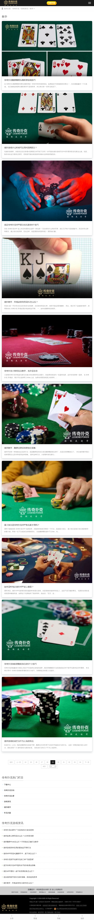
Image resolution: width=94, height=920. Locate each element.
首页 (11, 762)
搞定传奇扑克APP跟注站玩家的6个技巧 (21, 225)
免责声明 (41, 912)
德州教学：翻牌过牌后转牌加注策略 (20, 448)
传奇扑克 (15, 9)
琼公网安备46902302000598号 (65, 909)
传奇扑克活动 (9, 790)
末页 (44, 766)
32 (69, 762)
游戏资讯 (7, 801)
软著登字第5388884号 (50, 905)
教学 (31, 9)
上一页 (18, 762)
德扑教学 (7, 807)
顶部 (82, 916)
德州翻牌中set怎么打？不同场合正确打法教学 (21, 842)
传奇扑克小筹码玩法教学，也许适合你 (21, 371)
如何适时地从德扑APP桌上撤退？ (19, 587)
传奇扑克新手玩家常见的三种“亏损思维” (19, 859)
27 (42, 762)
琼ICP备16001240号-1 (36, 908)
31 (64, 762)
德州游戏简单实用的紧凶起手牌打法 (17, 848)
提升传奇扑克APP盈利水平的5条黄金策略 (19, 865)
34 (80, 762)
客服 (35, 916)
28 (47, 762)
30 (58, 762)
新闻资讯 (24, 9)
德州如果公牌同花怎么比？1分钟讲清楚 (19, 836)
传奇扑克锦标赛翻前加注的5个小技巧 (20, 664)
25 (31, 762)
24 (25, 762)
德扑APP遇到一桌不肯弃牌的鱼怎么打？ (19, 871)
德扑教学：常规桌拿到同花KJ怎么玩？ (21, 302)
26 (36, 762)
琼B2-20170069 (81, 905)
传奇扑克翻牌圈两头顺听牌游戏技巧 (20, 80)
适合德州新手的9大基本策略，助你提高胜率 (20, 877)
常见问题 (7, 813)
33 (75, 762)
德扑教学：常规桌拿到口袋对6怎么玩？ (19, 883)
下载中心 (7, 785)
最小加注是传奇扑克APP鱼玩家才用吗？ (22, 525)
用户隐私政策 (49, 912)
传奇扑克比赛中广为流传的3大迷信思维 (19, 830)
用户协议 (57, 912)
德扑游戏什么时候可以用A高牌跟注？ (20, 148)
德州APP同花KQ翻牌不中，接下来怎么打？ (20, 853)
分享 (12, 916)
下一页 (87, 762)
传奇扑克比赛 (9, 796)
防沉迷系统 (33, 912)
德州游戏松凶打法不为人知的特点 (19, 741)
